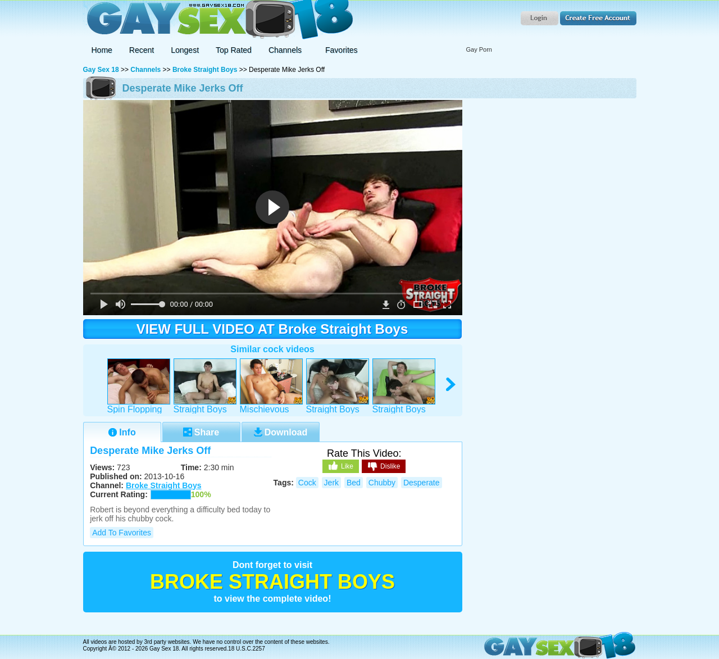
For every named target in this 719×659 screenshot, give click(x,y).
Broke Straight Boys (204, 70)
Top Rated (234, 50)
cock (307, 482)
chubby (381, 482)
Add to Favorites (121, 532)
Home (102, 50)
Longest (185, 50)
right (451, 384)
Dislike (383, 466)
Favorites (341, 50)
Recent (141, 50)
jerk (331, 482)
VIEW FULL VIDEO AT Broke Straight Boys (272, 329)
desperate (421, 482)
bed (354, 482)
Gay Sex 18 (218, 20)
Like (340, 465)
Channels (145, 70)
